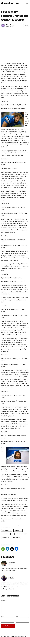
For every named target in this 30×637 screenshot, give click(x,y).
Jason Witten (18, 530)
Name (3, 616)
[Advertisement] (15, 44)
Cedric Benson (6, 527)
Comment (4, 600)
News (26, 25)
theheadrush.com (10, 3)
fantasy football (6, 530)
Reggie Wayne (5, 537)
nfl (12, 534)
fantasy (15, 527)
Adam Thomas (10, 25)
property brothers (22, 534)
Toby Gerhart (16, 537)
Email (17, 616)
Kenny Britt (5, 534)
